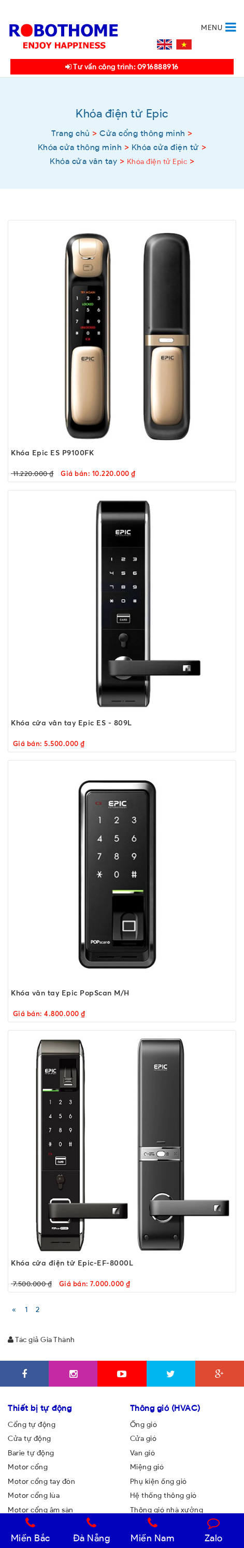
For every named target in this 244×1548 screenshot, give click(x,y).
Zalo (214, 1530)
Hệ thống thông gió (163, 1495)
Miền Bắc (30, 1530)
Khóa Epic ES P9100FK (52, 452)
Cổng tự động (31, 1424)
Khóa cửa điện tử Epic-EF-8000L (72, 1262)
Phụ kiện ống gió (158, 1481)
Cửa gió (143, 1438)
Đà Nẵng (91, 1530)
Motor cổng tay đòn (41, 1481)
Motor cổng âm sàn (41, 1509)
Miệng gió (147, 1466)
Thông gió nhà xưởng (167, 1509)
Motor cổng (28, 1466)
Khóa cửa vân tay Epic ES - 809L (71, 722)
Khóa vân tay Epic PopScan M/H (70, 992)
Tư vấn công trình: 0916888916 (122, 66)
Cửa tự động (29, 1438)
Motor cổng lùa (34, 1495)
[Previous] (14, 1309)
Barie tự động (31, 1452)
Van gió (142, 1452)
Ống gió (143, 1424)
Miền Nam (152, 1530)
